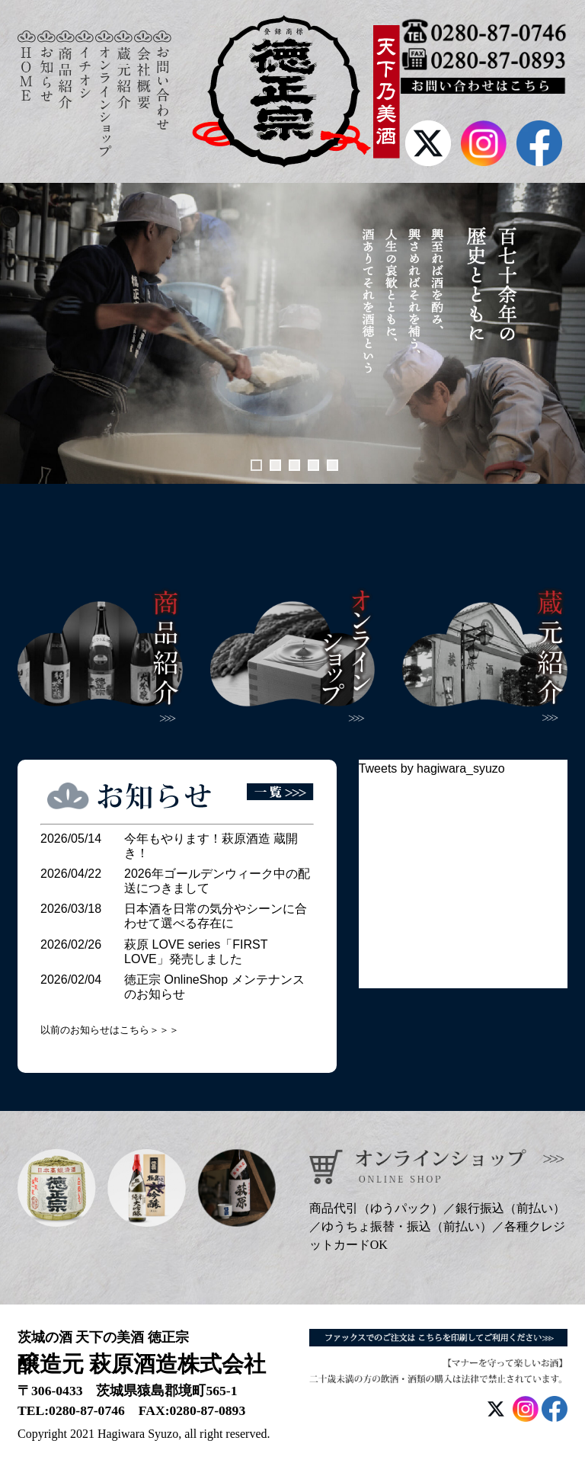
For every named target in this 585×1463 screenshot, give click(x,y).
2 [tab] (275, 465)
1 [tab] (256, 465)
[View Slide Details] (292, 333)
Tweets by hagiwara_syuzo (432, 768)
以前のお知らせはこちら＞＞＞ (109, 1030)
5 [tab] (332, 465)
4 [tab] (313, 465)
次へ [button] (566, 333)
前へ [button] (19, 333)
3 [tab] (294, 465)
